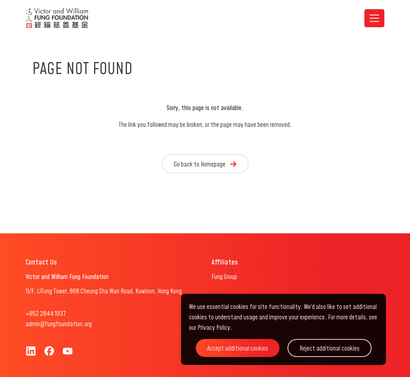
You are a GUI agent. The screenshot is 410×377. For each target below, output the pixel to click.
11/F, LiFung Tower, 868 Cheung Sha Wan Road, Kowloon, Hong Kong (104, 291)
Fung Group (224, 277)
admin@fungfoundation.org (59, 324)
